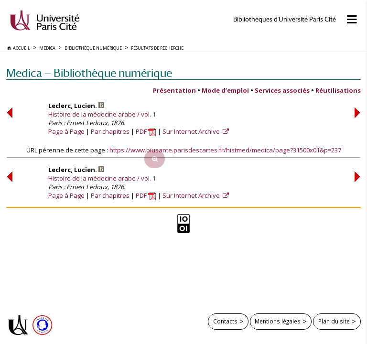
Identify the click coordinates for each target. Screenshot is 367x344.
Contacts (225, 321)
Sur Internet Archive (191, 131)
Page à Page (66, 131)
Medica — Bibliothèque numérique (89, 72)
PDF (146, 131)
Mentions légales (278, 321)
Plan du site (334, 321)
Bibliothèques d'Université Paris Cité (284, 19)
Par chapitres (110, 131)
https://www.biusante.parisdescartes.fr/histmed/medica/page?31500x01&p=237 (225, 150)
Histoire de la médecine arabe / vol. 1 (102, 114)
